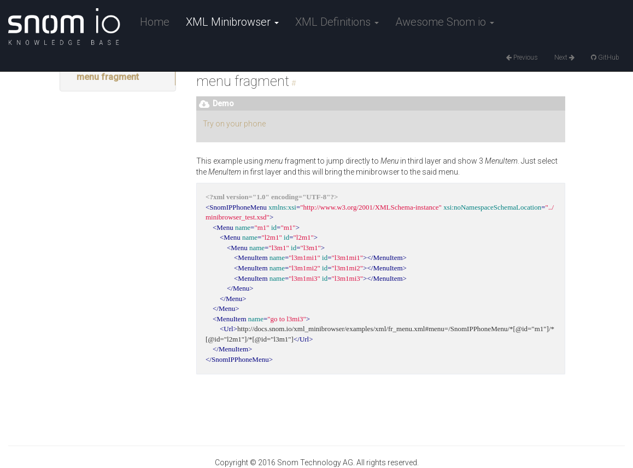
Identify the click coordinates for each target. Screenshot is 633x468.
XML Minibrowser (232, 21)
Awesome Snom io (444, 21)
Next (564, 57)
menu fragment (108, 77)
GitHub (605, 57)
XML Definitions (337, 21)
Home (154, 21)
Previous (522, 57)
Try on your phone (234, 123)
